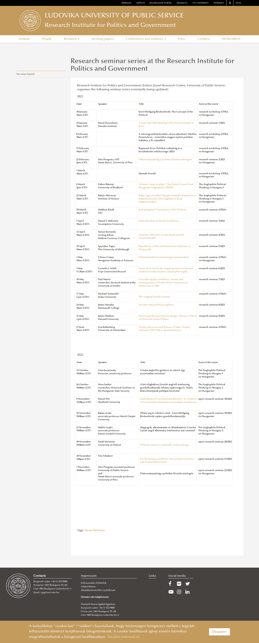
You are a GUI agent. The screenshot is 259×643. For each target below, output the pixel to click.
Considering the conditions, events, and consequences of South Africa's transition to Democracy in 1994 (163, 282)
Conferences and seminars (146, 39)
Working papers (103, 39)
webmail (126, 3)
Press (181, 39)
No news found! (26, 74)
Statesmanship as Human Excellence (158, 221)
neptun (140, 3)
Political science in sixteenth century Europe (164, 445)
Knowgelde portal (161, 3)
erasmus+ (182, 3)
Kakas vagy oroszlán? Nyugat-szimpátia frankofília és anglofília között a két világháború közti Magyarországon (167, 199)
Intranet (219, 3)
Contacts (203, 39)
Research (71, 39)
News (88, 530)
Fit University (201, 3)
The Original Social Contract (154, 297)
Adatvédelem (88, 587)
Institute (24, 39)
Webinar (99, 530)
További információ (123, 637)
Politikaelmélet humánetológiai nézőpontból (164, 257)
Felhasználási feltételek (94, 583)
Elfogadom (219, 631)
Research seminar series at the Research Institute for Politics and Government (152, 65)
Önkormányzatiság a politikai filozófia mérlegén (165, 160)
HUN (238, 3)
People (47, 39)
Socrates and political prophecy (156, 305)
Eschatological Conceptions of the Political (162, 210)
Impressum (88, 575)
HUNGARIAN (231, 39)
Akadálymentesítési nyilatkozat (98, 590)
